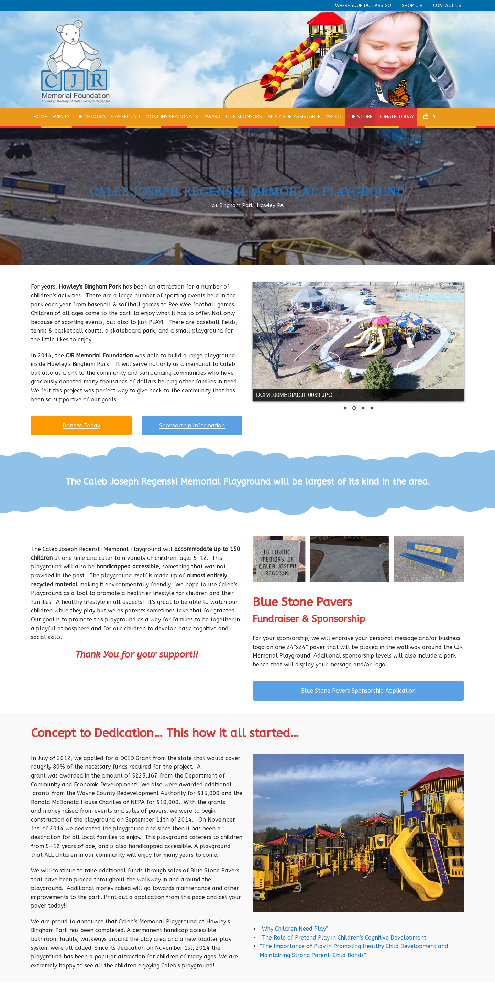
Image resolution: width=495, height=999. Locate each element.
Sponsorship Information (192, 425)
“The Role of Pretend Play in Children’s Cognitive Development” (344, 937)
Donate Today (81, 425)
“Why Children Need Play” (294, 928)
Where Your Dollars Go (363, 5)
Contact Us (447, 5)
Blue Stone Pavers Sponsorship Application (358, 690)
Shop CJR (412, 5)
